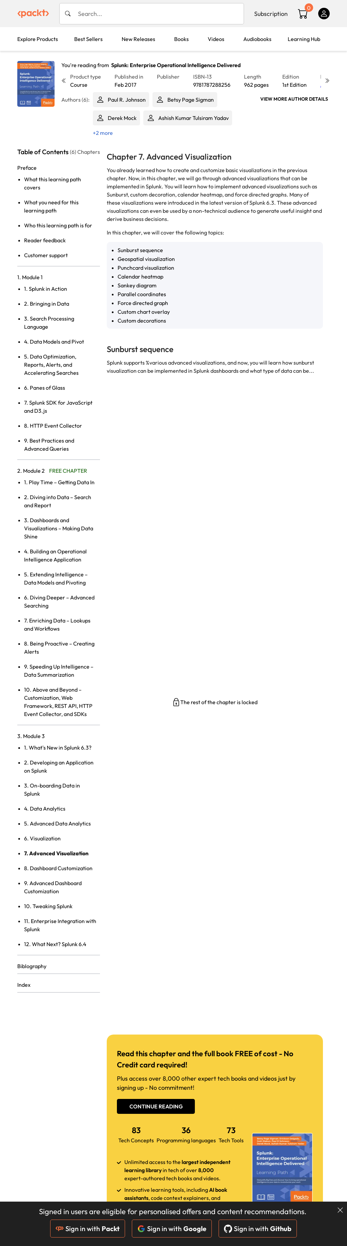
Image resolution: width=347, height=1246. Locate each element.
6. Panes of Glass (44, 387)
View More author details (294, 99)
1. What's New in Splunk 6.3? (57, 747)
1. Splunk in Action (45, 288)
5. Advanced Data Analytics (57, 823)
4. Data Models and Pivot (54, 341)
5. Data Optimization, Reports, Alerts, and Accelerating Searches (51, 364)
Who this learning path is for (58, 225)
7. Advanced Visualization (56, 853)
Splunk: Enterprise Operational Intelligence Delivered (176, 65)
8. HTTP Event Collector (53, 425)
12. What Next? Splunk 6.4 (55, 944)
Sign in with (88, 1228)
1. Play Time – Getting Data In (59, 482)
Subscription (271, 14)
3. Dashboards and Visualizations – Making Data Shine (58, 528)
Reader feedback (45, 240)
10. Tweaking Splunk (48, 906)
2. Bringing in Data (46, 303)
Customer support (46, 255)
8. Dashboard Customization (58, 868)
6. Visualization (42, 838)
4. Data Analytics (44, 808)
